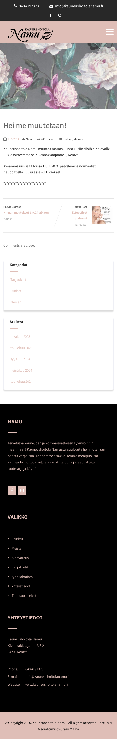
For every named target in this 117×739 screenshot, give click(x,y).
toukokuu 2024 (21, 381)
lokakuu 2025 (20, 336)
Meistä (17, 548)
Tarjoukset (82, 224)
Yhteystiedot (21, 586)
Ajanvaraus (20, 557)
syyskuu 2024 (20, 359)
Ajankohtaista (22, 576)
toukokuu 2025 (21, 347)
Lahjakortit (20, 567)
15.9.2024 (13, 139)
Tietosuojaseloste (25, 595)
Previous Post (30, 210)
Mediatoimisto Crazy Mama (58, 729)
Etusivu (17, 538)
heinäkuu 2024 (21, 370)
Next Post (86, 213)
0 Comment (48, 139)
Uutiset (67, 139)
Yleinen (78, 139)
